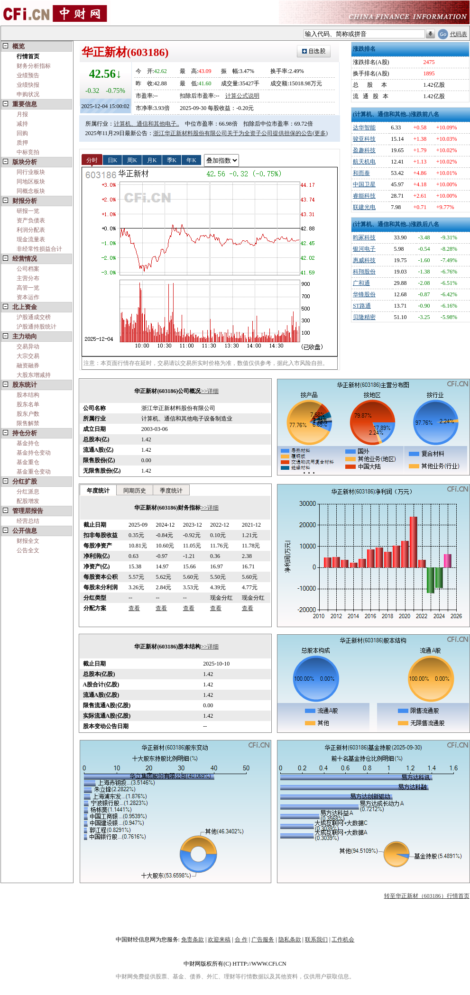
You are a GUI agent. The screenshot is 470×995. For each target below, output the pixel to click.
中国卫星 (364, 184)
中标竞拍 (28, 152)
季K (172, 159)
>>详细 (210, 391)
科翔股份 (364, 271)
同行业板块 (31, 172)
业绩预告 (28, 75)
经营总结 (28, 521)
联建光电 (364, 207)
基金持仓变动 (34, 452)
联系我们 (316, 939)
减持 (22, 123)
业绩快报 (28, 85)
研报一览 (28, 211)
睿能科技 (364, 195)
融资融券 (28, 365)
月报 (22, 114)
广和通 (361, 283)
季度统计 (171, 490)
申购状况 (28, 94)
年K (191, 159)
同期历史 (134, 490)
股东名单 (28, 404)
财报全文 (28, 541)
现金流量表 (31, 239)
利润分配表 (31, 230)
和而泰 (361, 173)
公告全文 (28, 550)
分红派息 (28, 491)
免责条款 (192, 939)
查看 (134, 608)
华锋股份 (364, 294)
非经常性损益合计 (39, 249)
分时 (92, 159)
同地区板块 (31, 181)
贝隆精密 (364, 317)
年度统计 (98, 490)
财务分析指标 (34, 66)
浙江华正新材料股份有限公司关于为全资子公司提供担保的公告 (233, 133)
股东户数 (28, 414)
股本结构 (28, 395)
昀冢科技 (364, 237)
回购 (22, 133)
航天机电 (364, 161)
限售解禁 (28, 423)
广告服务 (262, 939)
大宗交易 (28, 356)
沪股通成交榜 (34, 317)
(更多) (320, 133)
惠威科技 (364, 260)
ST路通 (362, 305)
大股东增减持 (34, 375)
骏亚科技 (364, 139)
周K (132, 159)
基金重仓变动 (34, 471)
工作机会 (343, 939)
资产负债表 (31, 220)
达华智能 (364, 127)
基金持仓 (28, 443)
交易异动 (28, 346)
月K (152, 159)
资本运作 (28, 297)
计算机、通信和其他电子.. (146, 123)
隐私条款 (289, 939)
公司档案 (28, 268)
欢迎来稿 (219, 939)
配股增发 (28, 501)
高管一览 (28, 287)
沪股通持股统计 (36, 326)
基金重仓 (28, 462)
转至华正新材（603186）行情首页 (427, 896)
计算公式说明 (242, 95)
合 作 (241, 939)
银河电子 (364, 249)
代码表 (458, 34)
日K (113, 159)
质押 (22, 142)
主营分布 (28, 278)
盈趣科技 (364, 150)
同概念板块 (31, 191)
